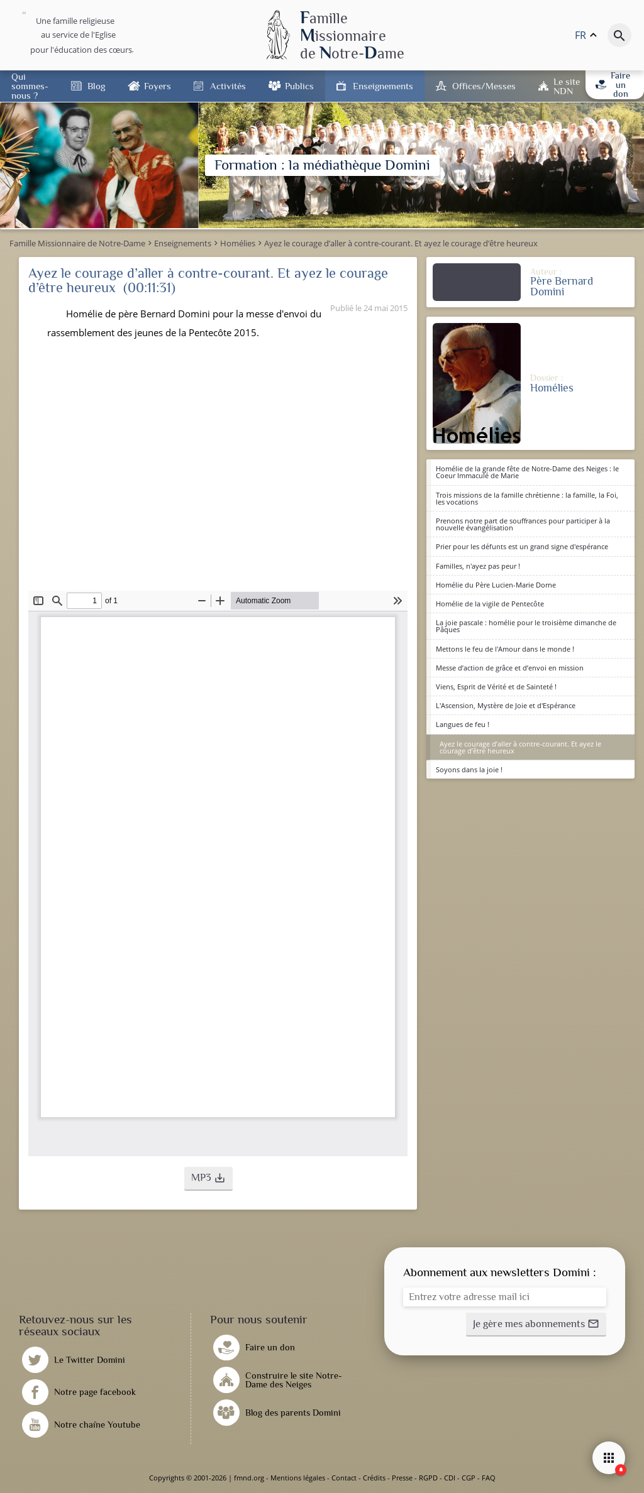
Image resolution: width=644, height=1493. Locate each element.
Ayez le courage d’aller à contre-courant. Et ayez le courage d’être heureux (520, 747)
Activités (228, 85)
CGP (468, 1477)
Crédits (374, 1477)
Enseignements (383, 85)
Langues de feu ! (462, 724)
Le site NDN (566, 86)
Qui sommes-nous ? (29, 86)
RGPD (428, 1477)
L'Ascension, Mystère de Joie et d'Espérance (505, 705)
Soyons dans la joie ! (469, 769)
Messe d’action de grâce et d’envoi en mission (510, 667)
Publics (299, 85)
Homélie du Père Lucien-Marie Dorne (496, 584)
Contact (344, 1477)
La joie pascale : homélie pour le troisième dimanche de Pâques (526, 626)
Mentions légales (297, 1477)
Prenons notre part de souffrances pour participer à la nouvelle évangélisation (523, 524)
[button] (208, 1179)
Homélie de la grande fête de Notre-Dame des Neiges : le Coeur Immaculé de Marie (527, 472)
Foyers (157, 85)
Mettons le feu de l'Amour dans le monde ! (505, 649)
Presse (402, 1477)
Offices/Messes (484, 85)
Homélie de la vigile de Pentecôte (490, 603)
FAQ (489, 1477)
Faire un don (613, 84)
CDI (449, 1477)
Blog (96, 85)
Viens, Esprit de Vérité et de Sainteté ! (496, 686)
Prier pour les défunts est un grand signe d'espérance (522, 546)
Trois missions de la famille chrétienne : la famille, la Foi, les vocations (527, 498)
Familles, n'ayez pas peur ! (478, 566)
